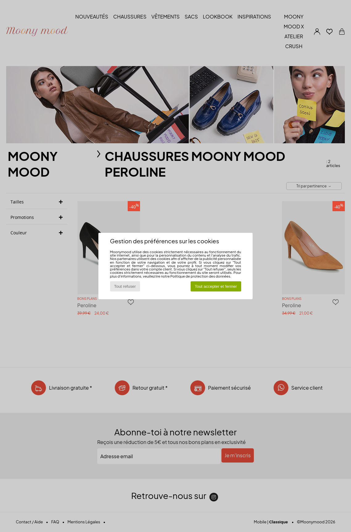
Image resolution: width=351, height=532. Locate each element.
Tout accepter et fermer (216, 286)
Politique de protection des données (200, 276)
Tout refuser (125, 286)
